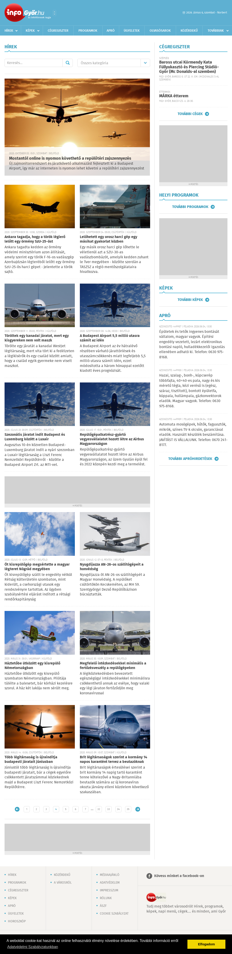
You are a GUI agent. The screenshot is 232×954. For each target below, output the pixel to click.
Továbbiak (216, 30)
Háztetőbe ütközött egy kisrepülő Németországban (32, 666)
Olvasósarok (160, 30)
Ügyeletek (132, 30)
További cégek (190, 114)
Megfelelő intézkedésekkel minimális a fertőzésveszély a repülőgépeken (113, 666)
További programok (190, 207)
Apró (111, 30)
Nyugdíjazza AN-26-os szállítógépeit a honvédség (112, 567)
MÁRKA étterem (173, 96)
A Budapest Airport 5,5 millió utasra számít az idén (110, 338)
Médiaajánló (109, 874)
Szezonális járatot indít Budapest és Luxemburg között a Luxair (35, 437)
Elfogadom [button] (206, 944)
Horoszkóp (17, 921)
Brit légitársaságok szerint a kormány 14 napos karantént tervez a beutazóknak (113, 759)
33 (108, 809)
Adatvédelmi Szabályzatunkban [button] (32, 947)
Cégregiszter (58, 30)
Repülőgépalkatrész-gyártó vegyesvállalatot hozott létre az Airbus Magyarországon (112, 439)
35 (128, 809)
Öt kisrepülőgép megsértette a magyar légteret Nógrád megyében (37, 567)
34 (118, 809)
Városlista (54, 13)
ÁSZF (103, 905)
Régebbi (138, 809)
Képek (30, 30)
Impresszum (109, 890)
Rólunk (106, 898)
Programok (87, 30)
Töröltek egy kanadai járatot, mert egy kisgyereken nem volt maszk (37, 338)
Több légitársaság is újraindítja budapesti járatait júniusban (31, 759)
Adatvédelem (110, 882)
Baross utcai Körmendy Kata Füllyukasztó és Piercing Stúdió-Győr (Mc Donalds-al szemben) (189, 67)
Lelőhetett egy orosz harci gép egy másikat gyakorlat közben (108, 239)
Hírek (9, 30)
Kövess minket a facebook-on (179, 876)
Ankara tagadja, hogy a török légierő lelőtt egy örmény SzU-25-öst (35, 239)
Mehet (67, 63)
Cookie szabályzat (114, 913)
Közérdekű (189, 30)
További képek (190, 300)
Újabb (17, 809)
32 (98, 809)
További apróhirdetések (190, 459)
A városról (63, 882)
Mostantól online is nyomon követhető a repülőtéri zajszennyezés (70, 158)
